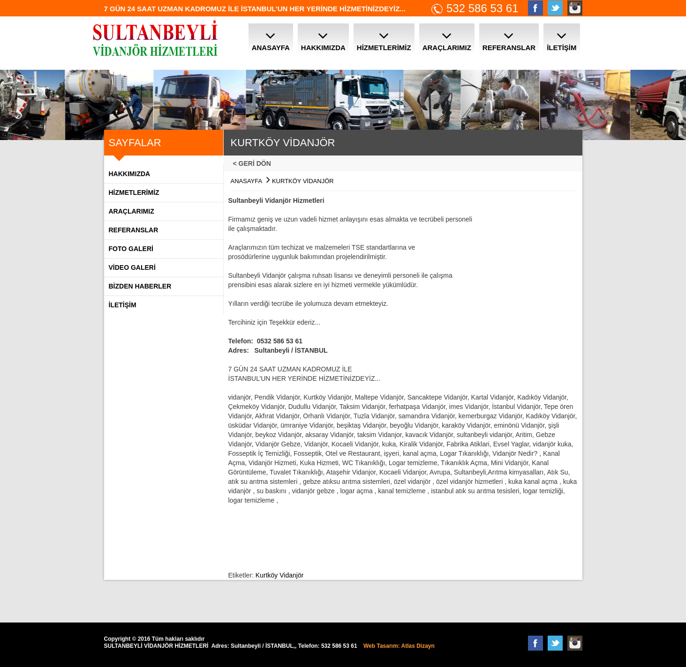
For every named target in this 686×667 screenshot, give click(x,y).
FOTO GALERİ (131, 248)
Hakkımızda (130, 174)
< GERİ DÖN (255, 163)
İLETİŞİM (122, 305)
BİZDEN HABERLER (140, 286)
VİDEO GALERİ (132, 267)
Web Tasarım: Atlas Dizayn (399, 646)
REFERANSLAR (133, 230)
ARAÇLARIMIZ (131, 211)
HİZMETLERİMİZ (134, 192)
